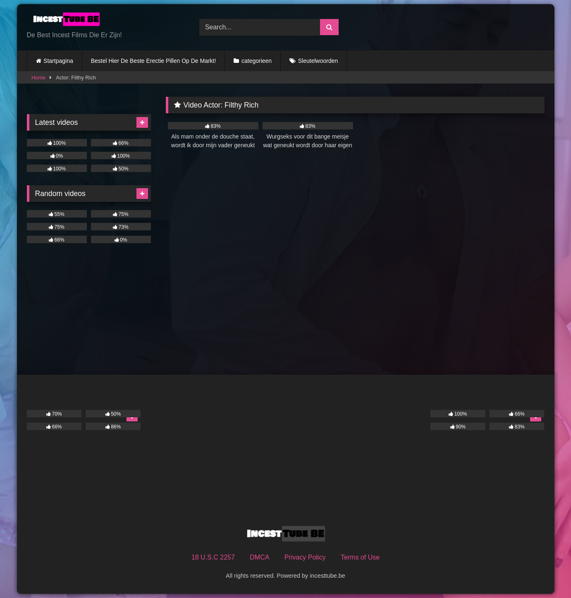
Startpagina (58, 60)
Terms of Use (360, 557)
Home (38, 77)
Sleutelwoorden (318, 60)
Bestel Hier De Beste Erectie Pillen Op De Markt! (153, 60)
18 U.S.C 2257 (213, 557)
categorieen (256, 60)
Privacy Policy (305, 557)
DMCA (259, 557)
